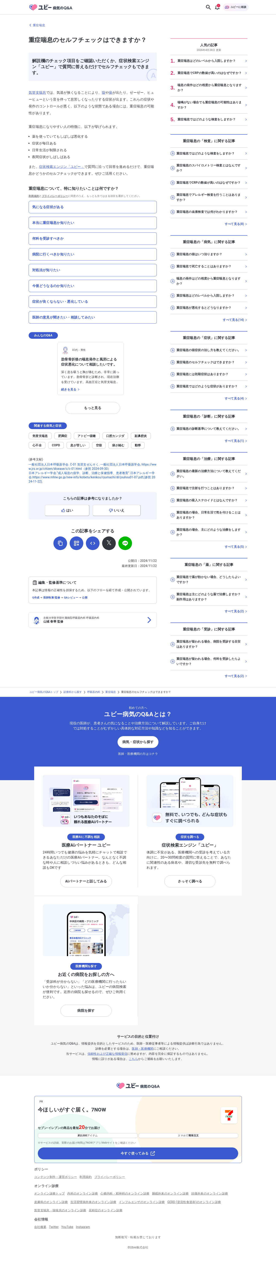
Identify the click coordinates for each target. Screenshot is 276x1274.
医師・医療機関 (142, 1048)
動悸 (138, 445)
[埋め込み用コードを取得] (93, 543)
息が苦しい (78, 445)
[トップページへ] (138, 1090)
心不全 (37, 445)
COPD (56, 445)
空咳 (99, 445)
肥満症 (62, 436)
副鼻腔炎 (141, 436)
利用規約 (34, 196)
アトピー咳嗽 (87, 436)
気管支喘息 (37, 93)
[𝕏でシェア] (109, 543)
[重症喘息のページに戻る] (138, 25)
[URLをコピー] (60, 543)
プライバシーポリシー (55, 196)
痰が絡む (118, 445)
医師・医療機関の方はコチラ (138, 753)
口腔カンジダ (115, 436)
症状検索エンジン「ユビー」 (61, 167)
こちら (133, 1059)
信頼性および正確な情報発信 (107, 1053)
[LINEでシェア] (125, 543)
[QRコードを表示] (76, 543)
